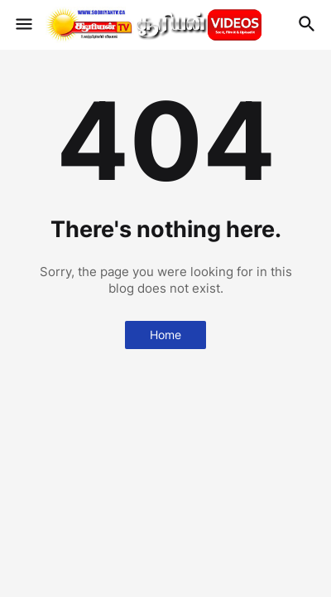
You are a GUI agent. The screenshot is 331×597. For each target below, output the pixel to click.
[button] (23, 25)
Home (165, 335)
